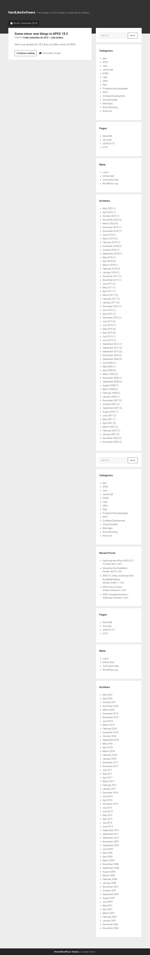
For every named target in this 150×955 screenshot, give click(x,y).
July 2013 (107, 336)
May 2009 (107, 366)
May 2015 (107, 329)
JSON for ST (109, 143)
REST (105, 92)
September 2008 (111, 381)
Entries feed (108, 176)
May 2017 (107, 287)
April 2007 (107, 423)
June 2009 (108, 363)
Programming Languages (115, 88)
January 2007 (109, 434)
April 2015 (107, 332)
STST (105, 147)
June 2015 (108, 325)
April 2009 (107, 370)
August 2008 (109, 385)
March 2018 (109, 265)
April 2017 (107, 291)
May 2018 (107, 257)
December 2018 (110, 246)
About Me (107, 136)
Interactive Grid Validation (115, 568)
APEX (105, 62)
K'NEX (106, 73)
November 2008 (110, 378)
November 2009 (110, 355)
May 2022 (107, 208)
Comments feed (110, 180)
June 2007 (108, 415)
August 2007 (109, 412)
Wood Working (110, 107)
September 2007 (111, 408)
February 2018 (110, 268)
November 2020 (110, 220)
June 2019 (108, 235)
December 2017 (110, 276)
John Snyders (57, 37)
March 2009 (109, 374)
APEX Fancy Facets (112, 587)
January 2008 (109, 396)
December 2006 (110, 438)
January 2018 (109, 272)
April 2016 (107, 314)
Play (105, 84)
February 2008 (110, 393)
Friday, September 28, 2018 (35, 37)
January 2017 (109, 302)
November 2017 (110, 280)
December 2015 (110, 317)
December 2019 (110, 227)
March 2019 (109, 238)
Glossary (107, 140)
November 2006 (110, 442)
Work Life (107, 111)
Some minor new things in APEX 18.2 (42, 34)
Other (105, 81)
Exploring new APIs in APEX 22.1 (118, 560)
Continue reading (27, 53)
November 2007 (110, 400)
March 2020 (109, 223)
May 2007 (107, 419)
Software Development (114, 96)
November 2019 (110, 231)
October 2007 (109, 404)
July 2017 (107, 284)
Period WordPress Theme (66, 952)
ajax (105, 58)
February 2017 (110, 299)
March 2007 (109, 427)
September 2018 (111, 253)
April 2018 (107, 261)
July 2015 (107, 321)
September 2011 (111, 348)
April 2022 (107, 212)
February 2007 (110, 430)
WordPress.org (110, 183)
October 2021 (109, 216)
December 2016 (110, 306)
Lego (105, 77)
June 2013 (108, 340)
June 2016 (108, 310)
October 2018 (109, 250)
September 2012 (111, 344)
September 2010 (111, 351)
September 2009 (111, 359)
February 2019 (110, 242)
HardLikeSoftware (21, 12)
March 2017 (109, 295)
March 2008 (109, 389)
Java (105, 66)
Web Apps (108, 103)
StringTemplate (110, 100)
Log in (106, 172)
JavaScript (108, 69)
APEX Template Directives (115, 594)
